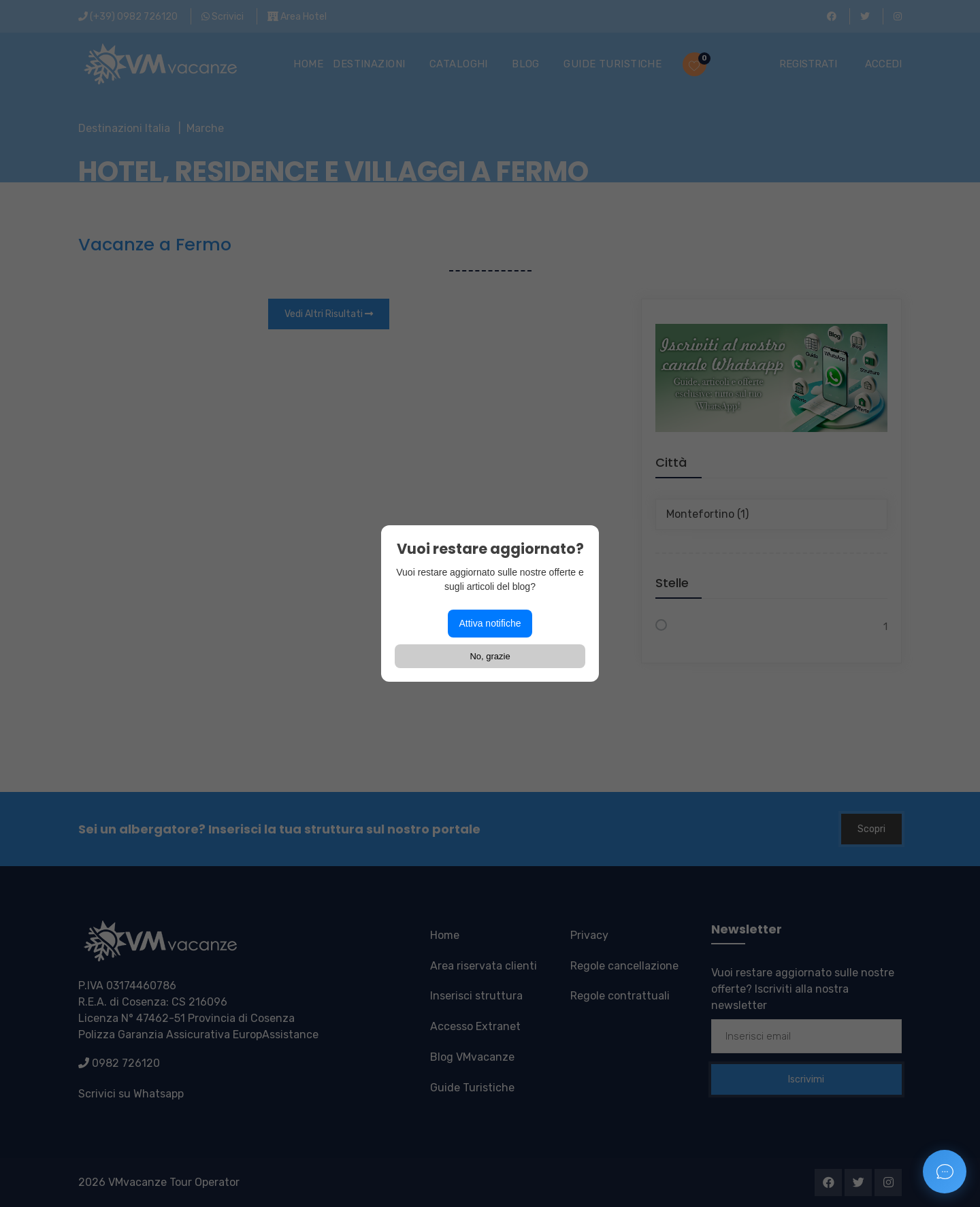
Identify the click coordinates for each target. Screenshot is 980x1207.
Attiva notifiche (490, 623)
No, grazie (490, 656)
